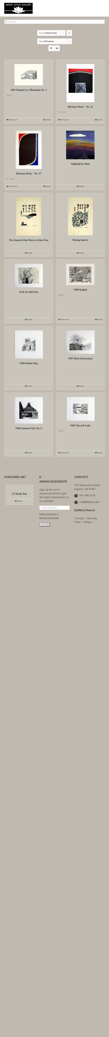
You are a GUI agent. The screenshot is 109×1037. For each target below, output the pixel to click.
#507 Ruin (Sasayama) (80, 358)
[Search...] (54, 22)
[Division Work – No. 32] (80, 81)
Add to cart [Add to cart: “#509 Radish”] (64, 319)
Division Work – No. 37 (28, 173)
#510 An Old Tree (28, 292)
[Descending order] (69, 33)
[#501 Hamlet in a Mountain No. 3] (28, 72)
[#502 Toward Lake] (80, 407)
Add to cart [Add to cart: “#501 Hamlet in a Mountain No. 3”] (13, 119)
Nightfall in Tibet (80, 164)
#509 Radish (80, 289)
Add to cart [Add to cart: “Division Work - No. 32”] (64, 119)
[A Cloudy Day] (19, 487)
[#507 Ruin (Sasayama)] (80, 340)
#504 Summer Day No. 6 (28, 428)
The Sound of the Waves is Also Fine (28, 240)
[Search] (6, 22)
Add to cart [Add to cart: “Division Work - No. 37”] (13, 186)
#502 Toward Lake (80, 425)
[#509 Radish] (80, 272)
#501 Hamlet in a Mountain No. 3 (29, 90)
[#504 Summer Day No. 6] (28, 408)
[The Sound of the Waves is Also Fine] (28, 214)
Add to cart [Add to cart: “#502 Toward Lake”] (64, 452)
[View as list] (57, 48)
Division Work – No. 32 (80, 106)
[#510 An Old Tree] (28, 273)
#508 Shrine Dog (29, 363)
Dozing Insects (80, 240)
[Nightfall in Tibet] (80, 142)
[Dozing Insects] (80, 214)
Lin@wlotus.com (86, 502)
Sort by (48, 33)
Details (48, 119)
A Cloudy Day (19, 493)
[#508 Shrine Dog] (28, 342)
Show (46, 41)
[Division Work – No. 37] (28, 147)
